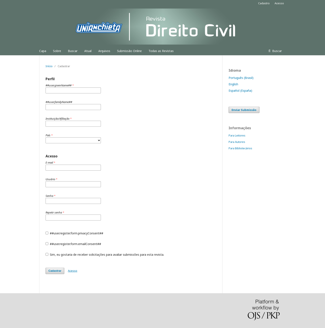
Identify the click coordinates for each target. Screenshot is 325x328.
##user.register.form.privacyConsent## (74, 233)
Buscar (72, 51)
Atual (88, 51)
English (233, 84)
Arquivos (104, 51)
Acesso (279, 3)
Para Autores (237, 142)
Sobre (57, 51)
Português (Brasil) (241, 78)
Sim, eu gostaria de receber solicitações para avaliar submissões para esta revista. (105, 255)
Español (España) (240, 91)
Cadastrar (55, 270)
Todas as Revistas (161, 51)
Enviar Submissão (244, 110)
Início (49, 66)
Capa (42, 51)
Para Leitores (237, 135)
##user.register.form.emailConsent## (73, 244)
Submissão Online (129, 51)
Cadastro (264, 3)
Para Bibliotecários (240, 148)
